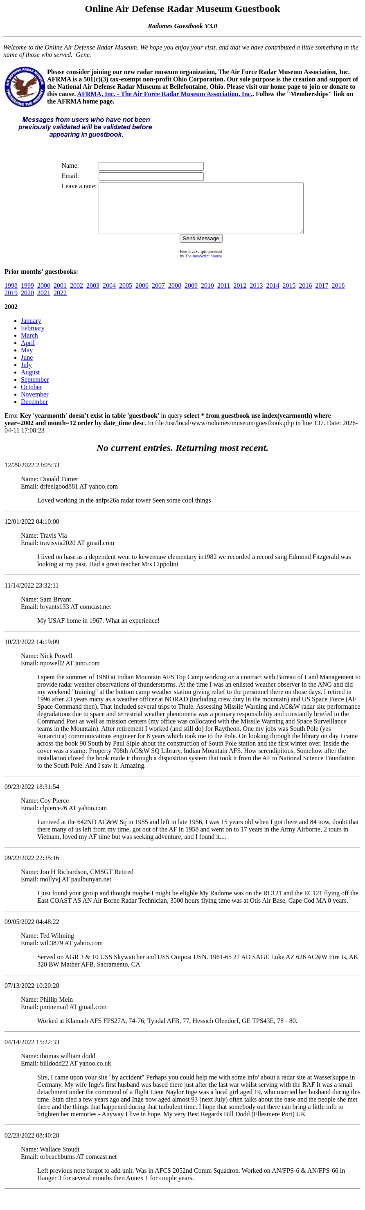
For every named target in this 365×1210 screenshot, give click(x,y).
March (29, 345)
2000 (43, 295)
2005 (125, 295)
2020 (27, 302)
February (33, 337)
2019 (11, 302)
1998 (11, 295)
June (27, 367)
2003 (92, 295)
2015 (288, 295)
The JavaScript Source (203, 266)
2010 (207, 295)
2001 (60, 295)
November (35, 404)
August (30, 382)
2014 (272, 295)
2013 (256, 295)
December (34, 411)
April (28, 352)
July (26, 374)
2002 (76, 295)
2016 (305, 295)
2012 (239, 295)
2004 (109, 295)
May (27, 359)
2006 (142, 295)
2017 (321, 295)
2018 (338, 295)
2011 (223, 295)
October (31, 396)
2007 (158, 295)
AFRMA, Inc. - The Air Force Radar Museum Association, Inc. (164, 93)
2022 (60, 302)
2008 (174, 295)
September (35, 389)
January (31, 330)
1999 (27, 295)
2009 (191, 295)
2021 (43, 302)
